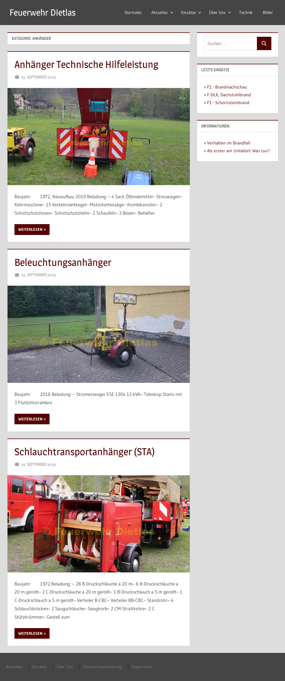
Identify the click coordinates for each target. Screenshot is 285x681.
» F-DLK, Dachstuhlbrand (227, 94)
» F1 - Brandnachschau (225, 87)
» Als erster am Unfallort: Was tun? (237, 150)
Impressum (141, 666)
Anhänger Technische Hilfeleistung (86, 64)
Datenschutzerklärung (102, 666)
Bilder (268, 12)
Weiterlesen (30, 229)
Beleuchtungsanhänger (62, 262)
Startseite (132, 12)
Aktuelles (162, 12)
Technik (246, 12)
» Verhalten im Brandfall (227, 143)
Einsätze (191, 12)
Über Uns (220, 12)
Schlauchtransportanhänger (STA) (84, 451)
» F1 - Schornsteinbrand (226, 102)
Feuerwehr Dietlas (42, 12)
